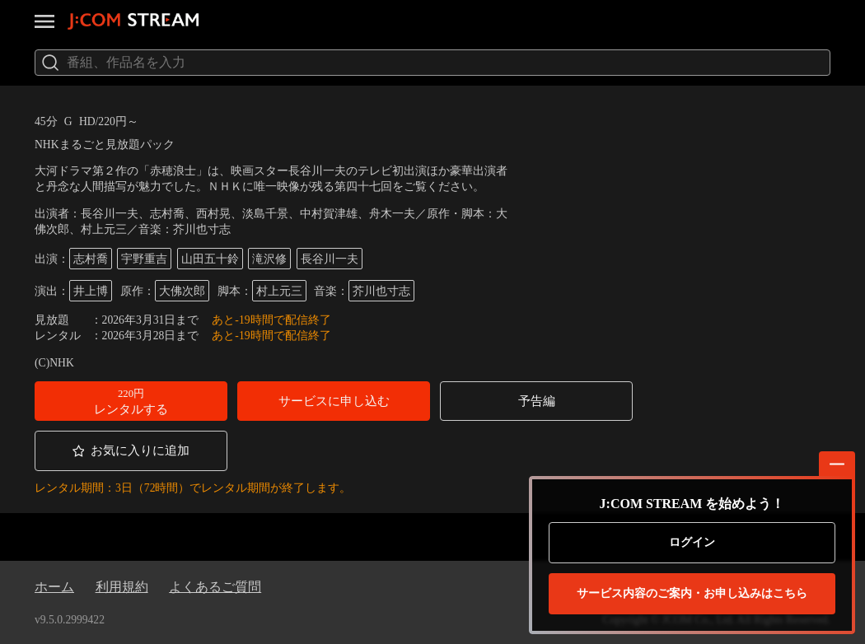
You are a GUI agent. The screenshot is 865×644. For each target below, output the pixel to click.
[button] (131, 401)
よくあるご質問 (215, 587)
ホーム (54, 587)
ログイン (692, 542)
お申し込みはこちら (692, 593)
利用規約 (122, 587)
